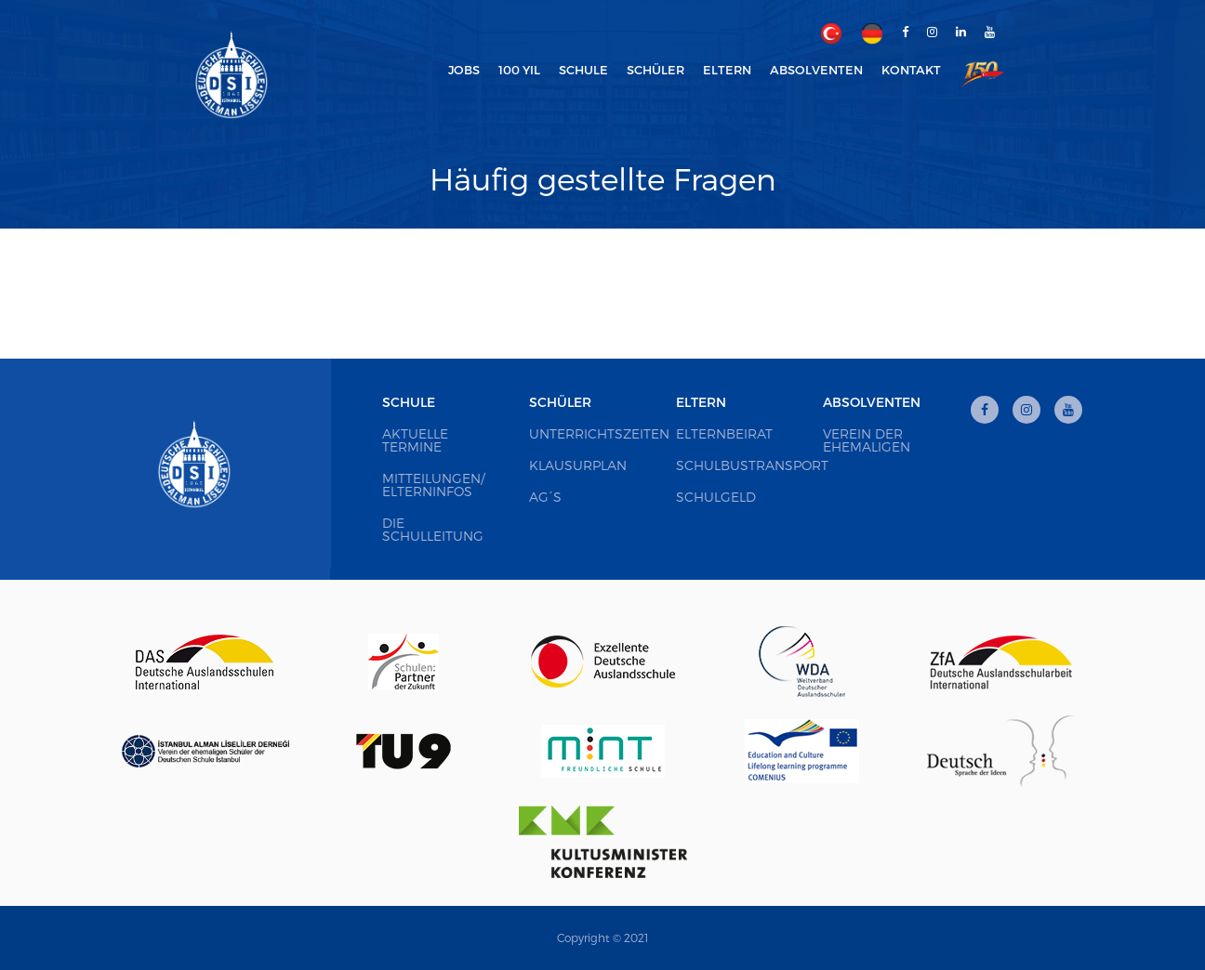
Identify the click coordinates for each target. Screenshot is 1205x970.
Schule (408, 402)
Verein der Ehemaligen (866, 440)
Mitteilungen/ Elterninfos (433, 484)
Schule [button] (583, 69)
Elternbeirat (724, 433)
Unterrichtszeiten (599, 433)
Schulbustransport (752, 465)
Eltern (701, 402)
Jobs (464, 69)
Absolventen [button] (816, 69)
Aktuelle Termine (415, 440)
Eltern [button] (727, 69)
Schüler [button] (655, 69)
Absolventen (871, 402)
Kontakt (911, 69)
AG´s (545, 497)
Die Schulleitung (432, 529)
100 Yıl (519, 69)
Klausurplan (578, 465)
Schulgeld (716, 497)
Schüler (560, 402)
